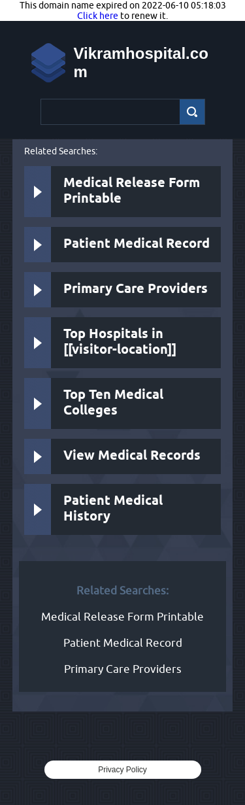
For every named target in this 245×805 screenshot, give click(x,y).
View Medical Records (132, 456)
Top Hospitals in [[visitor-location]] (119, 342)
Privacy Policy (122, 769)
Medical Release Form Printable (131, 191)
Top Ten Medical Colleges (113, 403)
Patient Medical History (113, 509)
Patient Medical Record (136, 244)
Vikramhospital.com (141, 62)
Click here (97, 15)
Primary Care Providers (135, 289)
